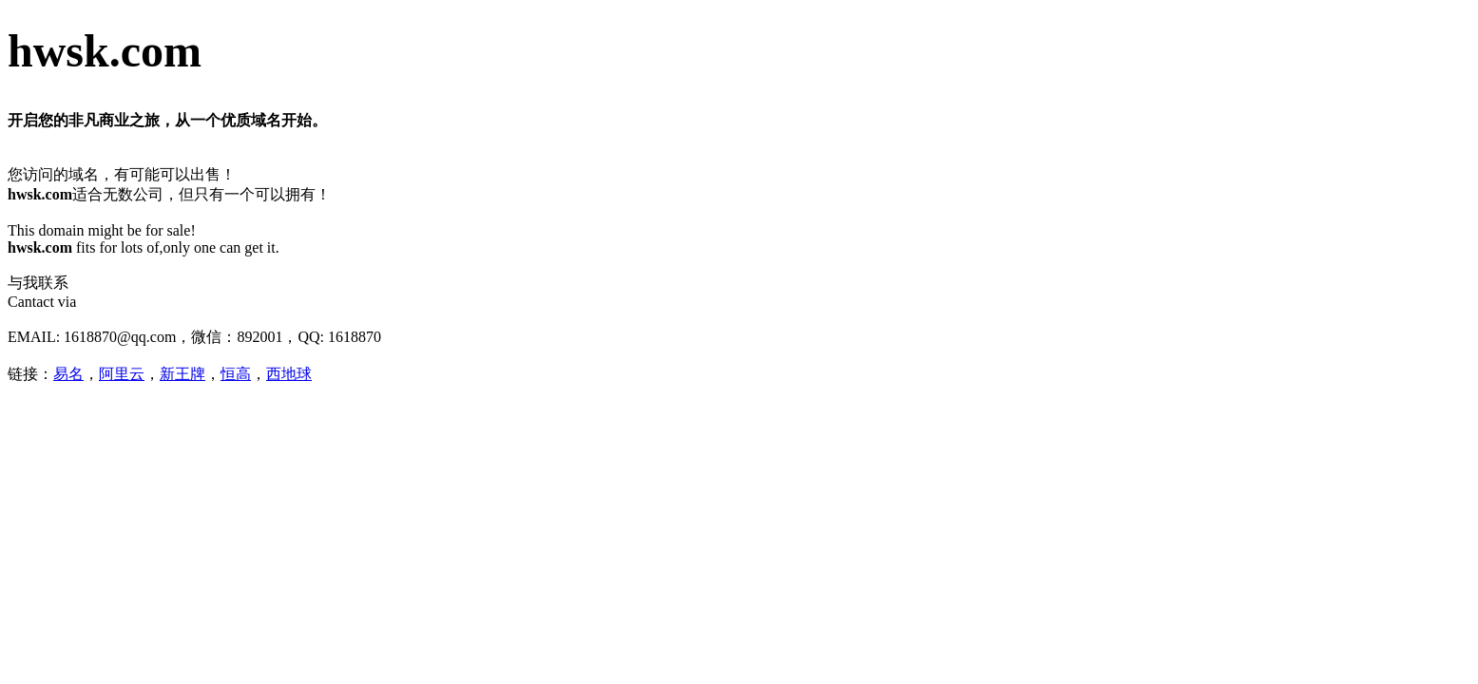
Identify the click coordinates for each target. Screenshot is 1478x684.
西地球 (289, 374)
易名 (68, 374)
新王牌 (182, 374)
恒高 (236, 374)
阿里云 (121, 374)
